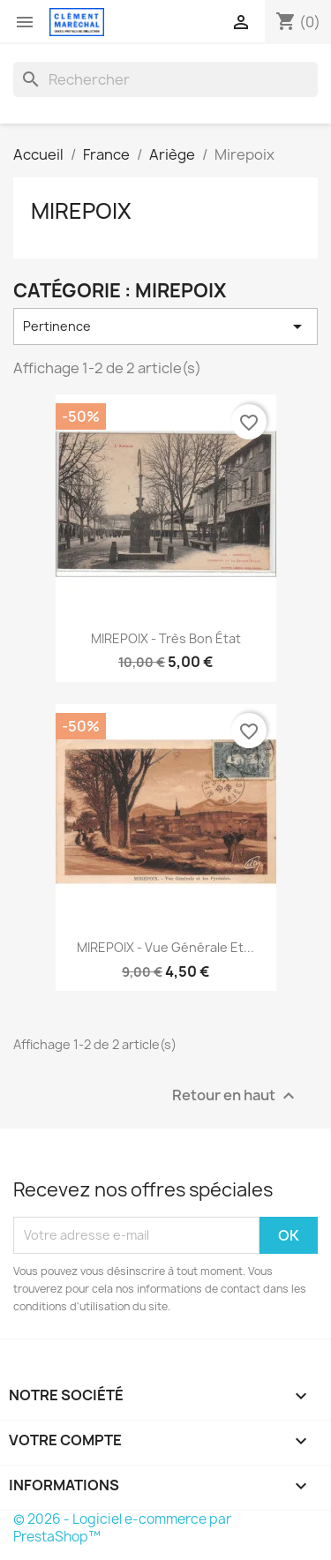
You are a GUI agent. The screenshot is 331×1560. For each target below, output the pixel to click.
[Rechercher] (165, 79)
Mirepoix (81, 211)
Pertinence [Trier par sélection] (165, 326)
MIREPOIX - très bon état (166, 638)
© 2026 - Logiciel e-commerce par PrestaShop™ (122, 1528)
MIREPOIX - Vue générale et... (165, 947)
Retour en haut (235, 1095)
